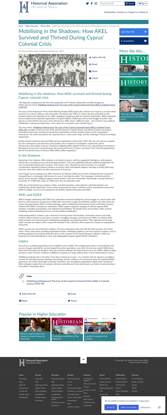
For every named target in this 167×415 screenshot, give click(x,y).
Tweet (93, 78)
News (21, 382)
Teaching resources (58, 402)
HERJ (117, 394)
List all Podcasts (137, 379)
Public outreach (68, 22)
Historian (93, 18)
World (134, 388)
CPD (36, 382)
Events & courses (73, 407)
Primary (25, 18)
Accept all (110, 407)
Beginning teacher (41, 385)
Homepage (23, 379)
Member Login (24, 394)
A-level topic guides (74, 388)
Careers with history (74, 397)
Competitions (40, 394)
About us (144, 12)
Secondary (40, 18)
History (118, 388)
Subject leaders (40, 388)
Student (55, 18)
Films (69, 403)
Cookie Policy (144, 401)
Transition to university (85, 22)
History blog (117, 22)
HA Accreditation (41, 391)
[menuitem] (25, 18)
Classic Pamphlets (122, 391)
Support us (133, 12)
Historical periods (73, 379)
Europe (134, 385)
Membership (110, 12)
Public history (88, 399)
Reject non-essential (128, 407)
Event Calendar (105, 379)
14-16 (69, 382)
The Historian (120, 385)
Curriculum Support (58, 379)
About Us (22, 385)
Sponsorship (104, 394)
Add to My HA (97, 57)
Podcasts (126, 18)
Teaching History (121, 382)
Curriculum (39, 379)
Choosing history (73, 394)
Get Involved (23, 388)
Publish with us (103, 22)
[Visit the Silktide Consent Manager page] (159, 407)
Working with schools (28, 22)
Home (21, 26)
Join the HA (23, 391)
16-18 (69, 385)
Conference (39, 400)
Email (93, 64)
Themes (86, 387)
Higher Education (74, 18)
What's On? (104, 385)
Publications (109, 18)
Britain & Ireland (137, 382)
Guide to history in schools (49, 22)
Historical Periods (90, 384)
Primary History (40, 397)
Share (93, 71)
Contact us (122, 12)
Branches (141, 18)
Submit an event (89, 402)
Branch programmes (106, 388)
